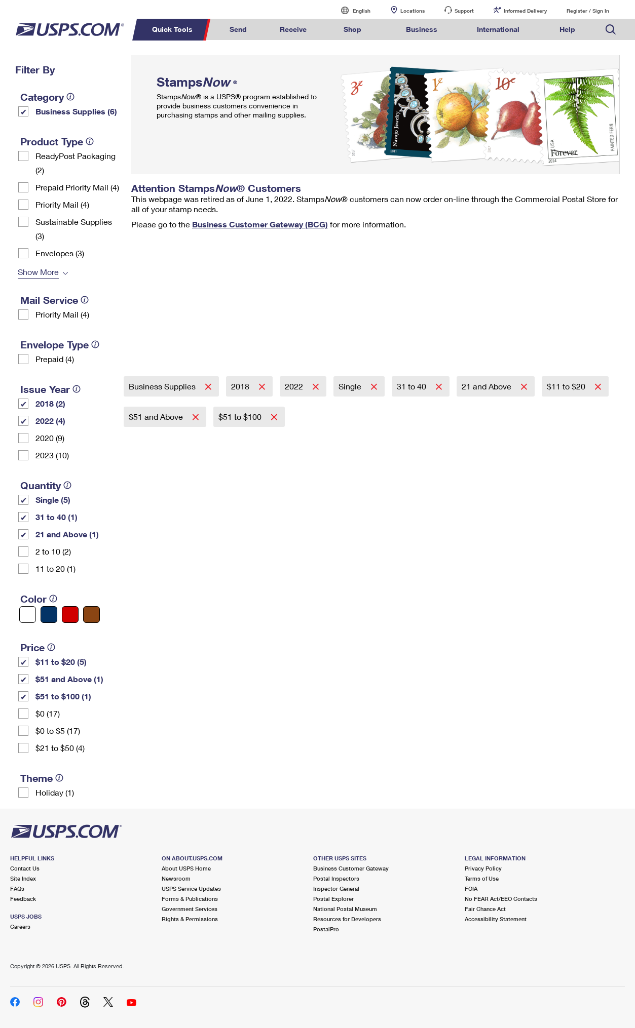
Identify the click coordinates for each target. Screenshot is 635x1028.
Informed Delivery (525, 11)
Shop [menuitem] (352, 29)
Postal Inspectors (336, 878)
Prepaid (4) (54, 359)
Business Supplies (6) (76, 111)
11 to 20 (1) (55, 568)
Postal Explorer (333, 898)
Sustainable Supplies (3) (73, 229)
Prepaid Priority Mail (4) (77, 187)
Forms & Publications (190, 898)
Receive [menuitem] (293, 29)
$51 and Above (157, 416)
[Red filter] (70, 614)
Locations (412, 11)
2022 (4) (50, 420)
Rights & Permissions (190, 919)
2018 (241, 386)
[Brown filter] (91, 614)
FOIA (471, 888)
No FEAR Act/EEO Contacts (501, 898)
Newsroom (176, 878)
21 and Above (487, 386)
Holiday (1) (54, 792)
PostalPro (326, 929)
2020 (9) (49, 438)
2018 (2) (50, 403)
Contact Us (25, 868)
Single (351, 386)
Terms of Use (482, 878)
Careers (20, 926)
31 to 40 (412, 386)
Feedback (23, 898)
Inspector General (336, 888)
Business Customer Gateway (351, 868)
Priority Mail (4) (62, 204)
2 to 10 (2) (53, 551)
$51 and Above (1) (69, 679)
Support (464, 11)
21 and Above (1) (67, 534)
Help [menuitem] (567, 29)
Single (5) (52, 499)
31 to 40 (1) (56, 517)
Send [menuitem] (238, 29)
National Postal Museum (345, 908)
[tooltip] (70, 97)
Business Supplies (163, 386)
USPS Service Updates (191, 888)
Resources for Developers (347, 919)
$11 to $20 (567, 386)
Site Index (23, 878)
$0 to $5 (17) (57, 730)
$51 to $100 (241, 416)
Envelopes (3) (59, 253)
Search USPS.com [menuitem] (610, 30)
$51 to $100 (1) (63, 696)
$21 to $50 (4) (60, 748)
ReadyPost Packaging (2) (75, 163)
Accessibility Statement (496, 919)
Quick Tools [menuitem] (172, 29)
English (351, 10)
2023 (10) (52, 455)
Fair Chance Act (485, 908)
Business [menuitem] (421, 29)
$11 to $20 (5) (61, 661)
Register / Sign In (588, 11)
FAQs (17, 888)
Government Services (189, 908)
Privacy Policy (483, 868)
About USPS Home (186, 868)
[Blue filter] (49, 614)
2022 (295, 386)
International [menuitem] (498, 29)
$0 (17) (47, 713)
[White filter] (27, 614)
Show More (38, 271)
